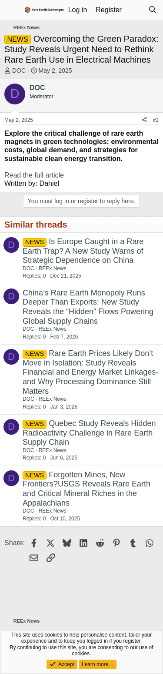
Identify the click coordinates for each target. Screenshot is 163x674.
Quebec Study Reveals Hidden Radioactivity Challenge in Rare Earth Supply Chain (89, 432)
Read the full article (34, 175)
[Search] (152, 9)
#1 (156, 120)
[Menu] (12, 10)
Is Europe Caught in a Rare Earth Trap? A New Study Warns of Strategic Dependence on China (83, 251)
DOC (19, 70)
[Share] (144, 120)
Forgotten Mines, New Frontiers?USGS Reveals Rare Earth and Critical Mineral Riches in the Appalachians (86, 488)
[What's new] (135, 9)
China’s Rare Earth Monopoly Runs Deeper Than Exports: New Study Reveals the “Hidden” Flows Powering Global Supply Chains (88, 306)
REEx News (53, 268)
